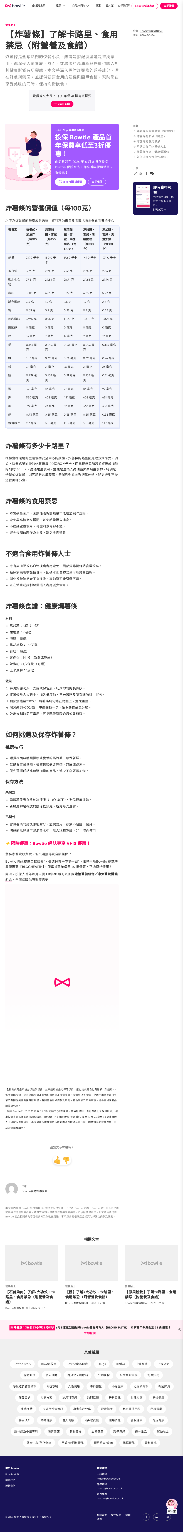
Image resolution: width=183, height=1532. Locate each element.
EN (119, 5)
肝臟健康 (136, 1420)
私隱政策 (102, 1514)
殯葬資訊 (25, 1397)
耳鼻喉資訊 (91, 1420)
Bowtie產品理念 (77, 1364)
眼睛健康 (107, 1409)
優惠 (98, 5)
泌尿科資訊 (69, 1397)
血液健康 (97, 1431)
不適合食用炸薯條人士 (149, 146)
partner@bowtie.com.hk (110, 1498)
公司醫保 (104, 1375)
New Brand (15, 6)
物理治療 (136, 1397)
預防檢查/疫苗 (103, 1443)
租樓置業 (156, 1409)
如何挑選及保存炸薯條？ (151, 157)
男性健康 (158, 1397)
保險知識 (30, 1375)
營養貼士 (10, 25)
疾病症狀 (27, 1409)
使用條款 (116, 1514)
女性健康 (74, 1386)
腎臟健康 (158, 1420)
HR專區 (121, 1364)
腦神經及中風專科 (26, 1431)
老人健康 (68, 1420)
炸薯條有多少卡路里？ (149, 136)
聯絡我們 (10, 1485)
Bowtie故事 (48, 1364)
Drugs (102, 1364)
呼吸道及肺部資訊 (24, 1386)
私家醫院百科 (131, 1409)
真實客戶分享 (82, 1409)
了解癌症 (163, 1364)
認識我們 (10, 1480)
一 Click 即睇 (62, 104)
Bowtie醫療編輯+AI (151, 30)
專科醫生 (96, 1386)
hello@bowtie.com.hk (108, 1478)
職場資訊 (115, 1420)
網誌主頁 (38, 5)
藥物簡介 (75, 1431)
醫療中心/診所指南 (39, 1443)
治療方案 (46, 1397)
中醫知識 (142, 1364)
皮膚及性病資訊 (53, 1409)
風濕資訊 (129, 1443)
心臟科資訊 (141, 1386)
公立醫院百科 (128, 1375)
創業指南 (153, 1375)
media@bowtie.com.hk (109, 1488)
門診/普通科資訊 (73, 1443)
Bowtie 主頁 (12, 1474)
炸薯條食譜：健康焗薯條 (151, 152)
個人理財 (51, 1375)
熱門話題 (93, 1397)
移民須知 (25, 1420)
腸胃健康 (54, 1431)
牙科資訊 (115, 1397)
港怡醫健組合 (85, 874)
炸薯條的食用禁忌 (146, 141)
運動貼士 (163, 1431)
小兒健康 (118, 1386)
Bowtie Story (22, 1364)
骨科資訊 (151, 1443)
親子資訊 (119, 1431)
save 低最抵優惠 (70, 181)
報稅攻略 (52, 1386)
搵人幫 (110, 5)
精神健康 (46, 1420)
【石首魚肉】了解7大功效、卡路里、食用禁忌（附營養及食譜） (30, 1297)
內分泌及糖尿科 (77, 1375)
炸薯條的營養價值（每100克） (155, 131)
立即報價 (169, 5)
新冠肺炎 (164, 1386)
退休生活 (141, 1431)
